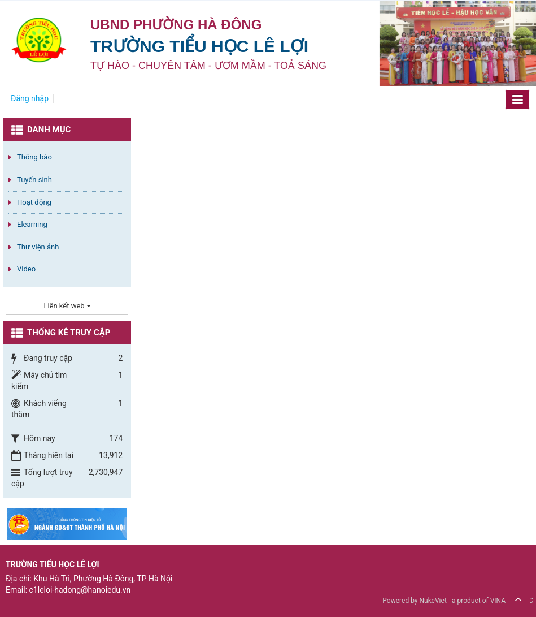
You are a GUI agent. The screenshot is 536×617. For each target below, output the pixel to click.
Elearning (32, 224)
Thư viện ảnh (38, 247)
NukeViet (432, 601)
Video (26, 269)
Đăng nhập (30, 98)
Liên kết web (66, 305)
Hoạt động (34, 202)
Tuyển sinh (34, 179)
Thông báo (34, 157)
